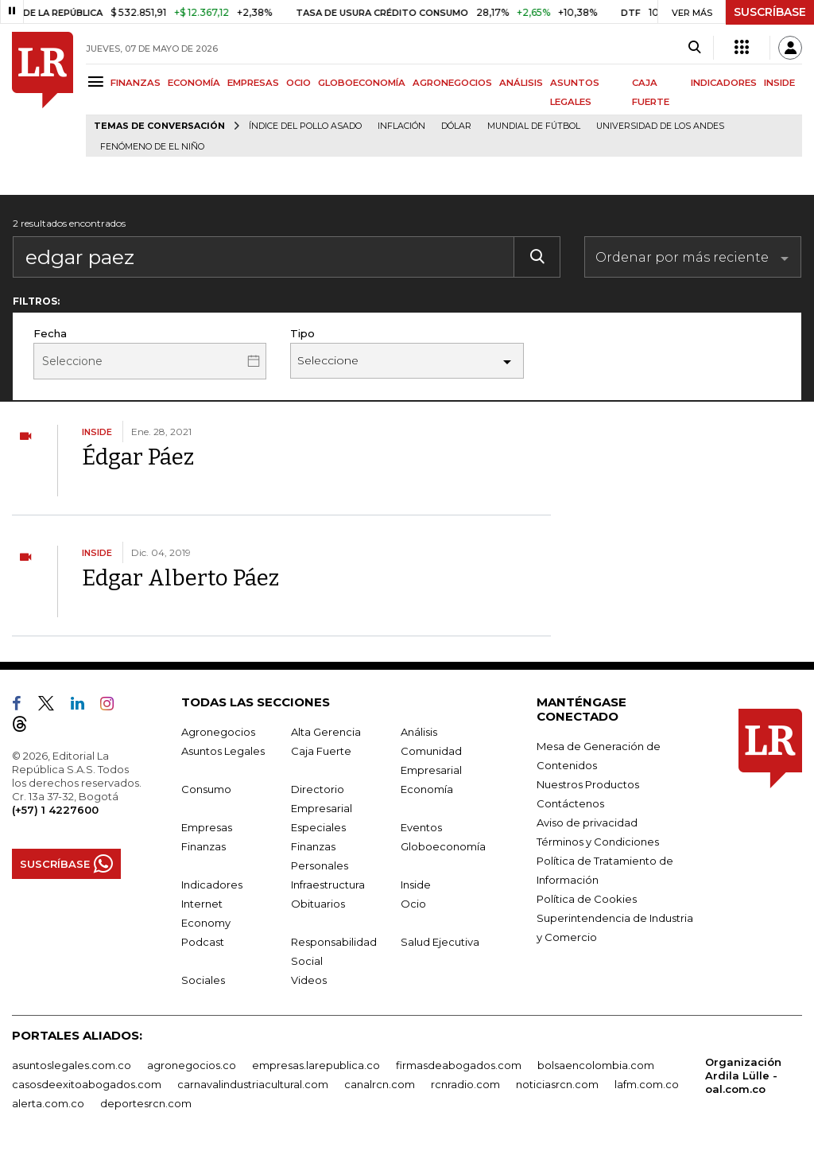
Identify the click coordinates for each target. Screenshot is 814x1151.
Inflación (401, 126)
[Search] (694, 48)
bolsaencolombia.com (595, 1065)
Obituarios (318, 903)
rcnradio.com (465, 1084)
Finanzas (203, 846)
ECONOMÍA (194, 82)
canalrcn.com (379, 1084)
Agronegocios (218, 731)
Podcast (202, 941)
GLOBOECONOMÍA (361, 82)
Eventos (421, 827)
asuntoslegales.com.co (71, 1065)
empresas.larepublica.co (316, 1065)
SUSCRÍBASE (770, 12)
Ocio (413, 903)
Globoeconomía (443, 846)
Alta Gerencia (326, 731)
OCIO (298, 82)
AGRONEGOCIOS (452, 82)
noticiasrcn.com (557, 1084)
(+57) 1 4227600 (55, 809)
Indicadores (211, 884)
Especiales (318, 827)
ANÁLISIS (521, 82)
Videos (309, 980)
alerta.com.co (48, 1103)
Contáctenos (570, 803)
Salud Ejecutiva (440, 941)
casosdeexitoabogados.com (86, 1084)
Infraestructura (328, 884)
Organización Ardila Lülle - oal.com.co (743, 1075)
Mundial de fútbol (533, 126)
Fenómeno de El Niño (152, 147)
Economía (427, 789)
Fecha (50, 333)
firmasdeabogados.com (458, 1065)
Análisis (419, 731)
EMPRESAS (253, 82)
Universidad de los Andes (660, 126)
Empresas (206, 827)
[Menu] (98, 81)
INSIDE (779, 82)
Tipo (302, 333)
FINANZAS (135, 82)
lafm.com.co (646, 1084)
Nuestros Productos (588, 784)
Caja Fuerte (321, 751)
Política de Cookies (587, 898)
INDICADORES (724, 82)
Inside (416, 884)
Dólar (456, 126)
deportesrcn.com (146, 1103)
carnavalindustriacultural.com (252, 1084)
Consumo (206, 789)
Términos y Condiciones (598, 841)
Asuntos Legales (223, 751)
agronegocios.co (191, 1065)
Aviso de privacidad (587, 822)
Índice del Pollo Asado (305, 126)
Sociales (203, 980)
